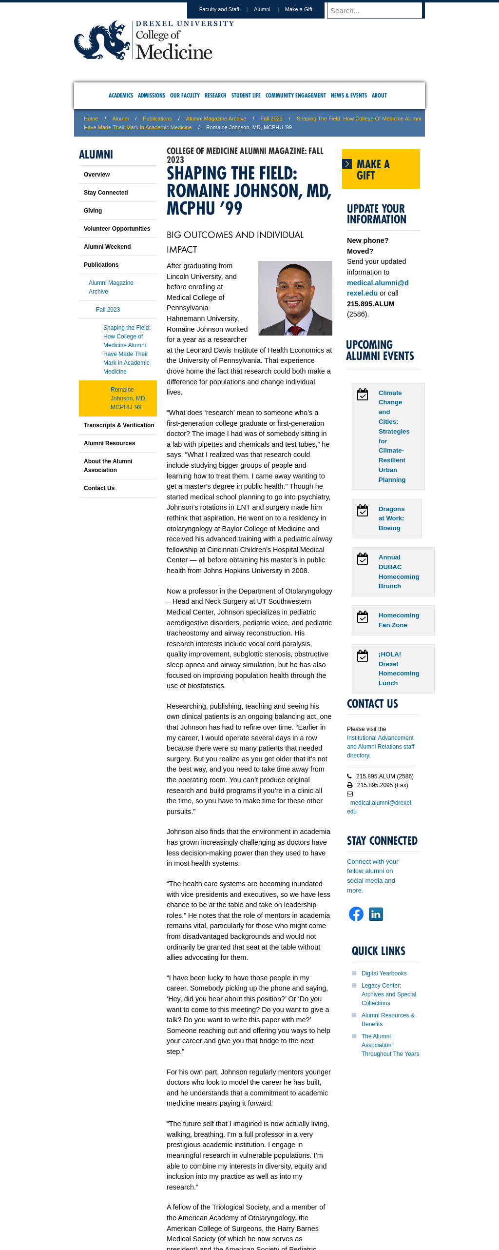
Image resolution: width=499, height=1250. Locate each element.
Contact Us (99, 488)
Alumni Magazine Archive (216, 118)
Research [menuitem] (216, 95)
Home (91, 118)
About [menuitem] (379, 95)
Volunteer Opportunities (117, 228)
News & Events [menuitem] (349, 95)
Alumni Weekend (107, 246)
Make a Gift (308, 9)
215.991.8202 (379, 1233)
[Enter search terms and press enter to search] (380, 10)
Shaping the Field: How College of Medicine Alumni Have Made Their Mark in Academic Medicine (127, 349)
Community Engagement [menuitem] (296, 95)
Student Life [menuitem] (246, 95)
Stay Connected (106, 192)
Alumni (271, 9)
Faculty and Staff (229, 9)
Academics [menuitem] (121, 95)
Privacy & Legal (246, 1202)
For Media (183, 1202)
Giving (93, 210)
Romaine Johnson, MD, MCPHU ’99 (129, 398)
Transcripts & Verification (119, 425)
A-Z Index (152, 1202)
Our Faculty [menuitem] (185, 95)
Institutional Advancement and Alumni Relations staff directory (381, 746)
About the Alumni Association (108, 466)
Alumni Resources (109, 443)
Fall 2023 (272, 118)
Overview (97, 174)
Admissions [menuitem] (151, 95)
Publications (157, 118)
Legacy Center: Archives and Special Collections (389, 994)
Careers (211, 1202)
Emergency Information (241, 1211)
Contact (281, 1202)
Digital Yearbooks (384, 973)
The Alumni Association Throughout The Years (391, 1045)
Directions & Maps (319, 1202)
